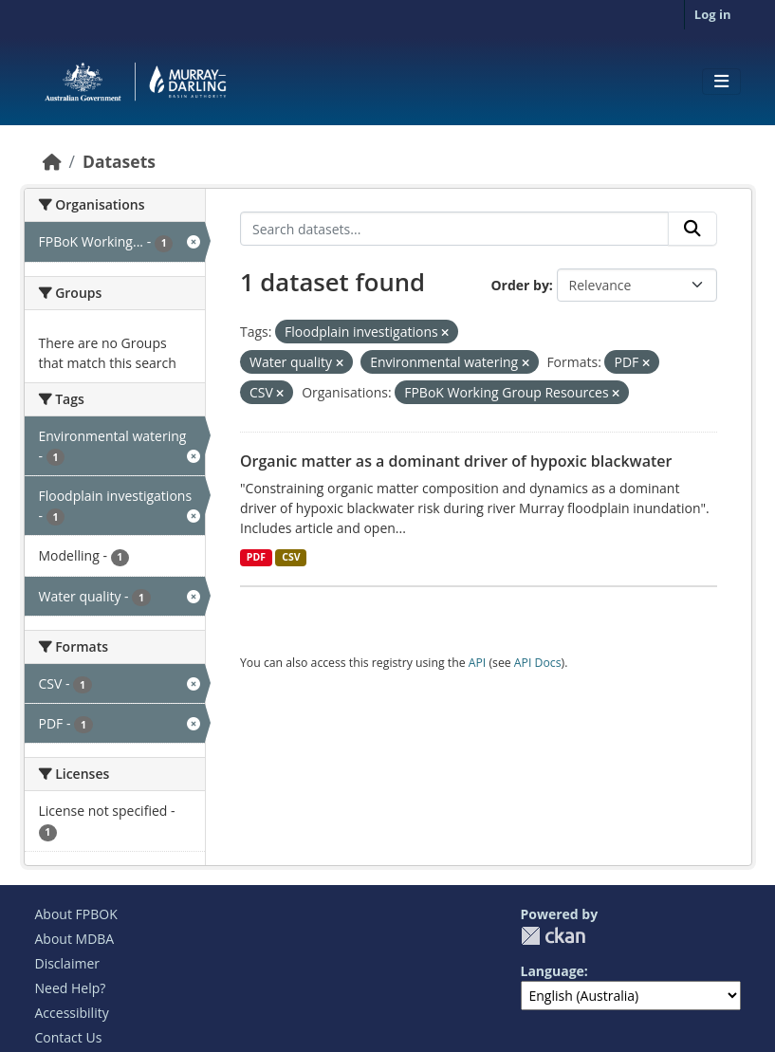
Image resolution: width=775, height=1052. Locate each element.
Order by (519, 285)
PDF (256, 556)
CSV (291, 556)
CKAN (553, 936)
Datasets (119, 161)
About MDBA (75, 939)
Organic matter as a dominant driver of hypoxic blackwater (456, 461)
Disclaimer (67, 963)
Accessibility (72, 1013)
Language (552, 971)
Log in (712, 14)
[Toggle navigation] (721, 81)
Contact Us (68, 1037)
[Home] (52, 161)
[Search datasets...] (454, 229)
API (478, 663)
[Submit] (692, 229)
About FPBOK (76, 914)
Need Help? (70, 988)
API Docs (538, 663)
